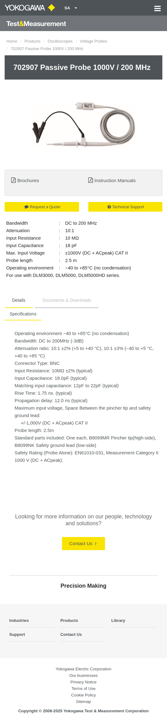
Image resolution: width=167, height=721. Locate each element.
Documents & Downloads (66, 300)
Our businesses (83, 675)
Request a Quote (42, 206)
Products (32, 41)
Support (17, 634)
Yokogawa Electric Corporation (84, 669)
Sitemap (83, 701)
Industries (19, 620)
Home (12, 41)
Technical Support (126, 206)
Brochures (28, 180)
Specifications (23, 313)
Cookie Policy (83, 695)
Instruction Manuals (114, 180)
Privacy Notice (83, 682)
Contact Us (82, 543)
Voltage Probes (93, 41)
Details (18, 300)
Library (118, 620)
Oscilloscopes (60, 41)
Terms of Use (84, 688)
